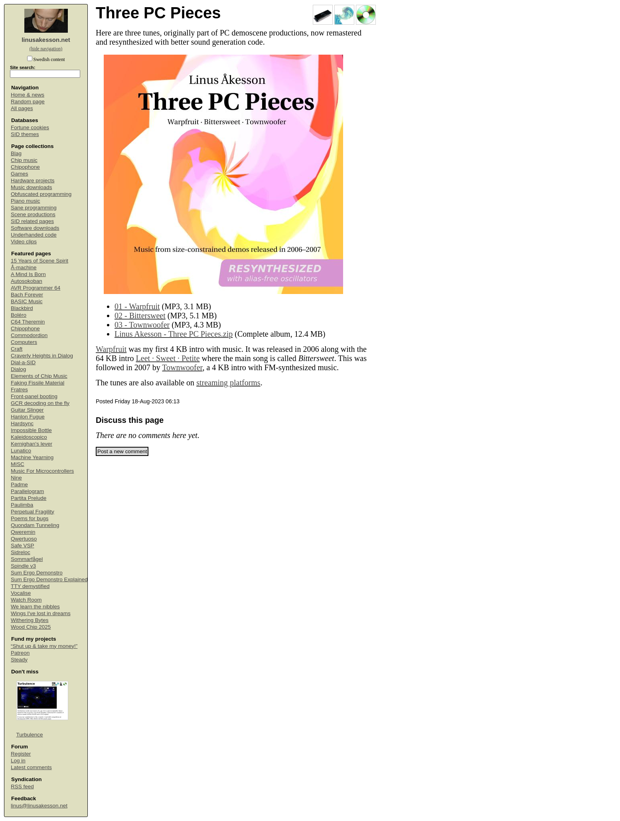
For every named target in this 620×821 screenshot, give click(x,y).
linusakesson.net (46, 39)
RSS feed (22, 786)
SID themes (25, 134)
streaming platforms (228, 382)
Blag (16, 153)
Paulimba (22, 505)
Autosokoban (26, 281)
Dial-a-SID (23, 362)
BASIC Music (27, 301)
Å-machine (24, 267)
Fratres (19, 390)
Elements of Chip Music (39, 376)
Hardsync (22, 423)
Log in (18, 761)
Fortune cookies (30, 127)
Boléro (18, 315)
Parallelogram (27, 491)
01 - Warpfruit (137, 306)
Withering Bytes (30, 620)
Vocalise (21, 593)
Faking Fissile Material (37, 383)
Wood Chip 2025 (31, 627)
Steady (19, 660)
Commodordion (29, 335)
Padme (19, 484)
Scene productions (33, 214)
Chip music (24, 160)
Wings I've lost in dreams (41, 613)
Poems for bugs (30, 518)
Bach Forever (27, 295)
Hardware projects (33, 181)
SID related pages (32, 221)
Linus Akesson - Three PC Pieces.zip (174, 334)
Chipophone (25, 167)
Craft (16, 349)
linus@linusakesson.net (39, 806)
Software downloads (35, 228)
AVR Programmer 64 (35, 288)
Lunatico (21, 451)
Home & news (27, 95)
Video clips (24, 242)
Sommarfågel (27, 559)
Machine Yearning (32, 457)
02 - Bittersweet (140, 315)
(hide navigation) (46, 48)
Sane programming (34, 208)
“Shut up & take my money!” (44, 646)
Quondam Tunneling (35, 525)
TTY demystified (30, 586)
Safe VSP (22, 546)
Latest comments (31, 767)
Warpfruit (111, 349)
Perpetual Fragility (32, 512)
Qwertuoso (24, 539)
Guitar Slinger (27, 410)
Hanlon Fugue (28, 417)
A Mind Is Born (28, 274)
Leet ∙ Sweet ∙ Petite (168, 358)
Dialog (18, 369)
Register (21, 754)
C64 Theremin (28, 322)
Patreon (20, 653)
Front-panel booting (34, 396)
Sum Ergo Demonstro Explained (49, 579)
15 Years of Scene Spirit (39, 261)
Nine (16, 478)
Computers (24, 342)
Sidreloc (20, 552)
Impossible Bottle (31, 430)
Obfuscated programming (41, 194)
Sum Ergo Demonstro (37, 573)
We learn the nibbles (35, 607)
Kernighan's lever (31, 444)
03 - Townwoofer (142, 324)
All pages (22, 108)
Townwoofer (182, 367)
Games (19, 174)
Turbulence (29, 735)
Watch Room (26, 600)
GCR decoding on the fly (40, 403)
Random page (28, 102)
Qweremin (23, 532)
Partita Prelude (28, 498)
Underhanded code (34, 235)
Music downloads (31, 187)
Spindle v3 (23, 566)
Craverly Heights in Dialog (42, 356)
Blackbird (22, 308)
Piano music (25, 201)
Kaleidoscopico (29, 437)
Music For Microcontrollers (42, 471)
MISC (17, 464)
